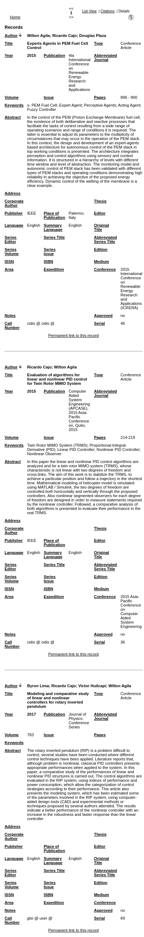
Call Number (12, 325)
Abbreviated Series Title (105, 239)
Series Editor (11, 239)
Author (11, 35)
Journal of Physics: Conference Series (78, 720)
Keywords (14, 105)
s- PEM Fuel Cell (42, 105)
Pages (100, 97)
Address (13, 193)
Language (14, 225)
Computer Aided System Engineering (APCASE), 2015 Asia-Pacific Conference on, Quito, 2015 (79, 410)
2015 (31, 55)
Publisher (14, 213)
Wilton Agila (38, 35)
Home (15, 17)
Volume (12, 97)
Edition (100, 249)
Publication (54, 55)
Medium (101, 261)
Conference (105, 269)
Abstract (13, 117)
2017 (31, 714)
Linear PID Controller (75, 449)
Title (9, 43)
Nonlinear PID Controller (117, 449)
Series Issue (50, 251)
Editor (99, 213)
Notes (10, 315)
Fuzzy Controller (41, 109)
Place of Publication (54, 215)
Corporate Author (14, 203)
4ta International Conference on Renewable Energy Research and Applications (79, 72)
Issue (49, 97)
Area (9, 269)
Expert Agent (70, 105)
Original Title (101, 227)
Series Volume (12, 251)
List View (89, 11)
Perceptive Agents (100, 105)
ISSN (9, 261)
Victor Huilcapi (92, 686)
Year (9, 55)
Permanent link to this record (73, 335)
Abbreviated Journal (105, 57)
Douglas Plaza (92, 35)
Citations (107, 11)
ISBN (48, 261)
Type (98, 43)
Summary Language (53, 227)
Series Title (54, 237)
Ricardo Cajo (64, 35)
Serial (99, 323)
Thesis (100, 201)
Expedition (54, 269)
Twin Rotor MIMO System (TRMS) (57, 445)
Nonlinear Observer (44, 454)
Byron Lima (38, 686)
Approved (103, 315)
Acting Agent (129, 105)
